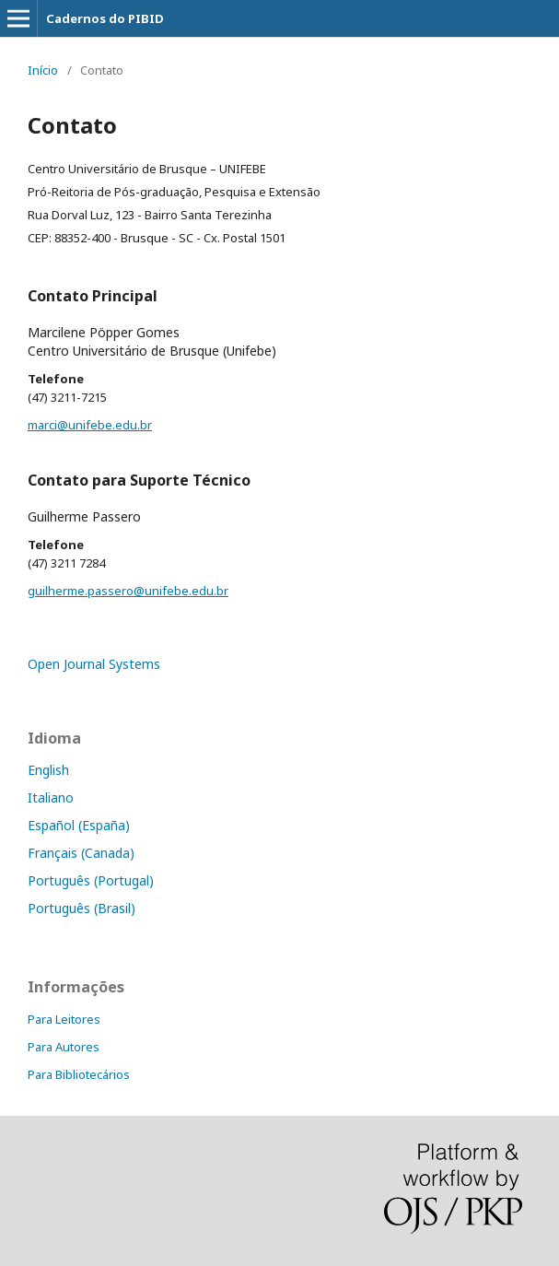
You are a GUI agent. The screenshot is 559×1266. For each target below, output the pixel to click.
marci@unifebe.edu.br (90, 424)
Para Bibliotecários (79, 1074)
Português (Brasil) (81, 908)
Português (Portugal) (91, 880)
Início (43, 70)
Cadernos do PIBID (105, 18)
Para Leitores (64, 1019)
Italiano (51, 797)
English (48, 770)
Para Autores (63, 1046)
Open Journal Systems (94, 664)
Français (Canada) (81, 853)
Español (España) (79, 825)
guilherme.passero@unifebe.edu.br (128, 590)
